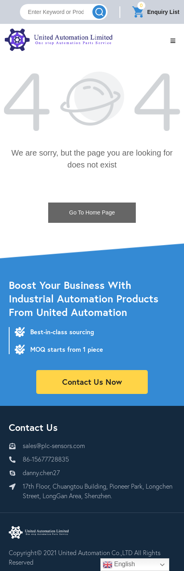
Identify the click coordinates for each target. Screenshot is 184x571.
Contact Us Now (92, 381)
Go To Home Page (92, 212)
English (119, 564)
